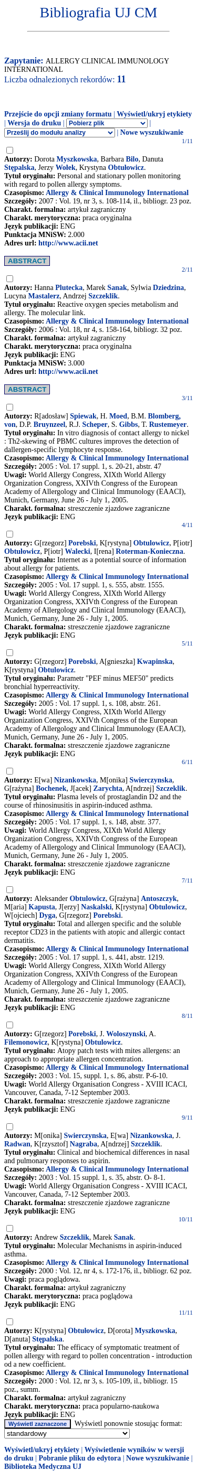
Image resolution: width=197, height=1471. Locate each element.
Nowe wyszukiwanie (151, 132)
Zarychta (108, 788)
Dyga (47, 915)
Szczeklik (103, 296)
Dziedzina (168, 288)
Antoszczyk (159, 899)
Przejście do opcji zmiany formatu (58, 114)
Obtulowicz (151, 543)
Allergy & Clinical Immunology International (117, 193)
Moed (118, 416)
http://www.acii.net (68, 243)
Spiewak (83, 416)
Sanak (117, 288)
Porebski (82, 543)
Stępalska (19, 167)
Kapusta (41, 907)
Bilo (132, 159)
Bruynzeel (50, 424)
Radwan (17, 1144)
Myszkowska (77, 159)
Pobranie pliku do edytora (79, 1458)
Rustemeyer (168, 424)
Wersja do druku (34, 123)
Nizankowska (75, 780)
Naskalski (96, 907)
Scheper (95, 424)
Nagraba (83, 1144)
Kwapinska (155, 661)
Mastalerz (43, 296)
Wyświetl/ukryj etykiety (154, 114)
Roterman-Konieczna (149, 551)
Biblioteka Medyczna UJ (42, 1466)
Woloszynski (126, 1034)
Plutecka (68, 288)
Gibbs (128, 424)
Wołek (66, 167)
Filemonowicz (25, 1042)
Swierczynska (150, 780)
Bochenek (51, 788)
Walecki (77, 551)
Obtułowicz (126, 167)
